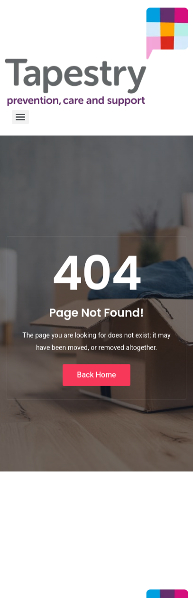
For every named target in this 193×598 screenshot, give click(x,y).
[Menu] (20, 117)
